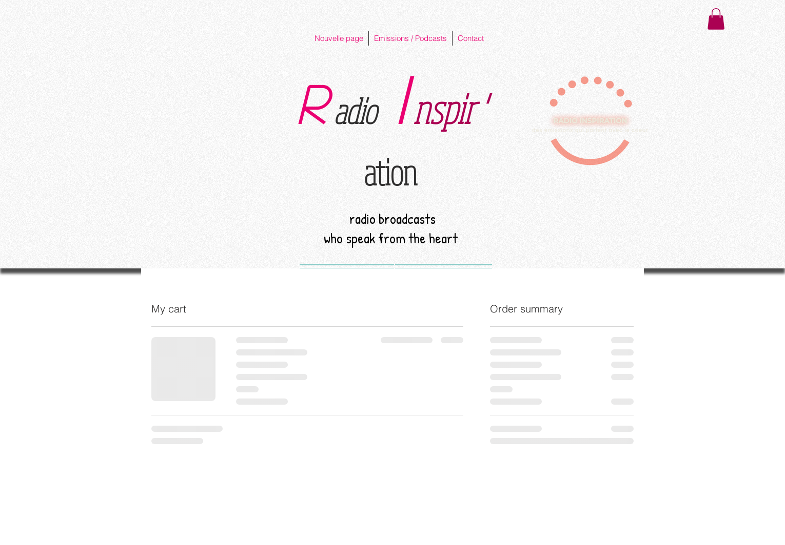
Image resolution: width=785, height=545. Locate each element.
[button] (716, 19)
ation (390, 171)
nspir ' (448, 108)
